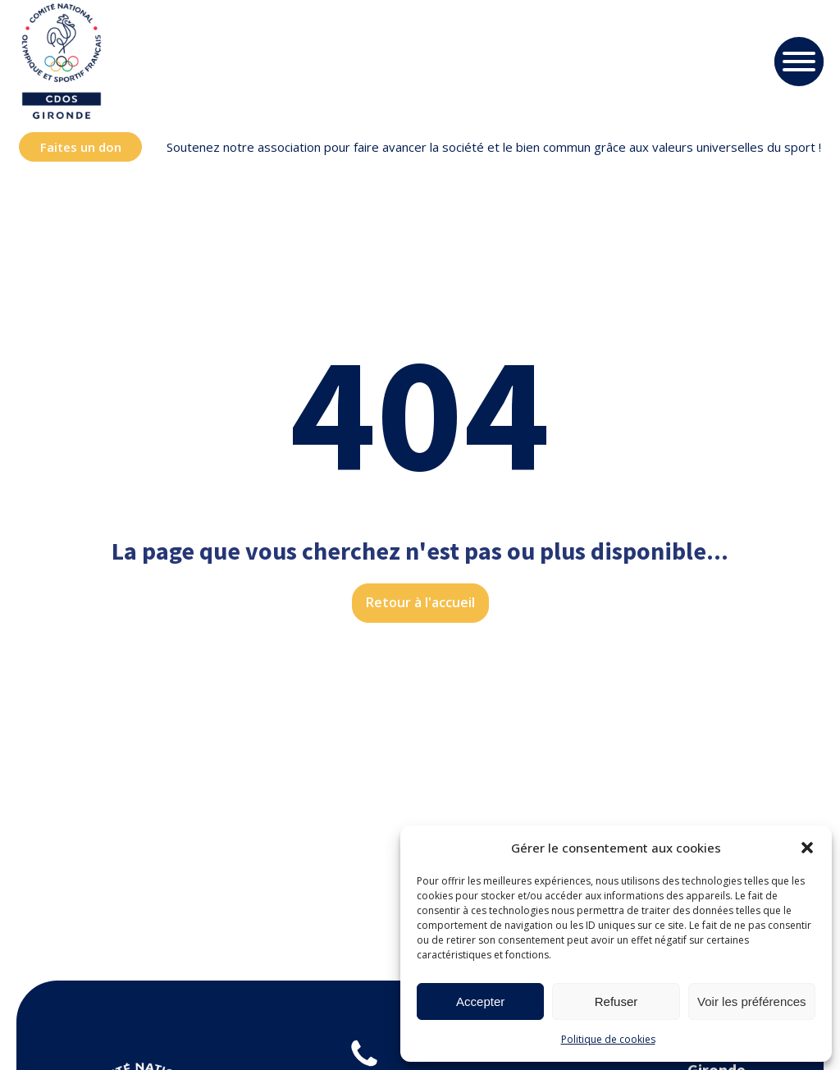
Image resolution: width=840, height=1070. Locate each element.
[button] (807, 847)
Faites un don (80, 147)
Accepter (480, 1001)
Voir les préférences (751, 1001)
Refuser (616, 1001)
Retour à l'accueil (420, 602)
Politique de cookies (608, 1039)
